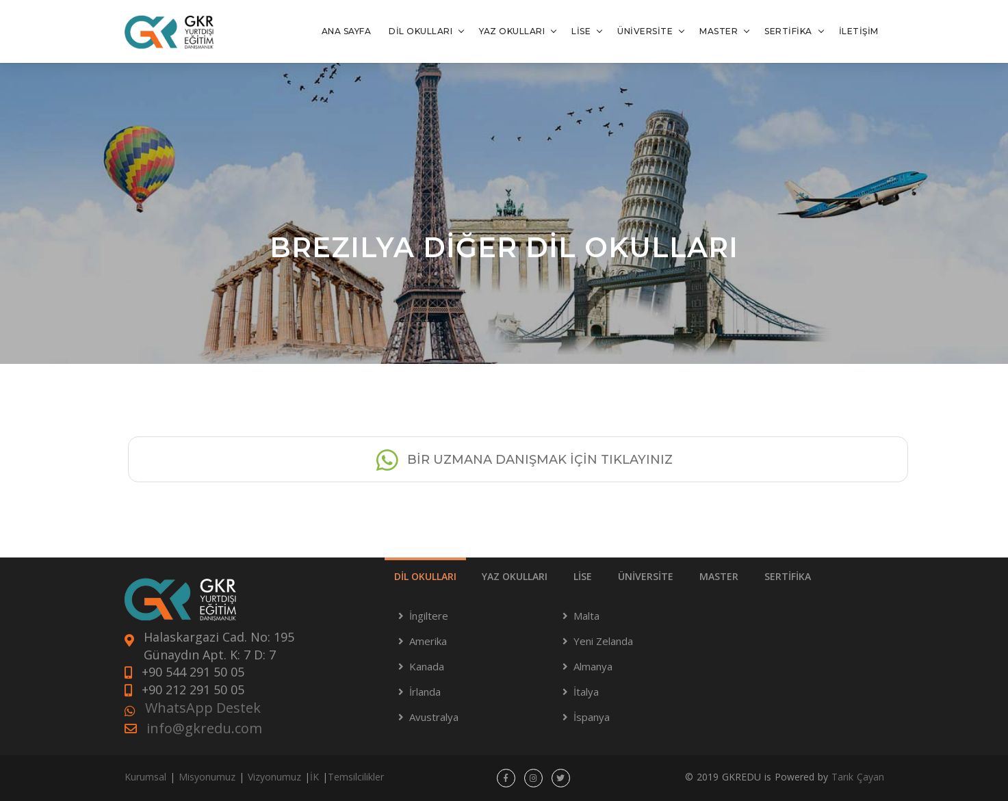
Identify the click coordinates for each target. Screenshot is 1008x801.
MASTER (718, 31)
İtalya (586, 691)
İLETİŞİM (859, 31)
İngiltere (428, 615)
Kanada (426, 666)
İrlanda (425, 691)
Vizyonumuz (274, 776)
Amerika (428, 641)
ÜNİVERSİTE (645, 31)
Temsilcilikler (356, 776)
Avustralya (433, 717)
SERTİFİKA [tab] (787, 576)
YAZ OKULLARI (512, 31)
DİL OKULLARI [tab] (425, 576)
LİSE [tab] (582, 576)
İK (314, 776)
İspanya (591, 717)
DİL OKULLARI (420, 31)
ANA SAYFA (347, 31)
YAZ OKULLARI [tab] (514, 576)
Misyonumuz (207, 776)
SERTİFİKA (788, 31)
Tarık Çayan (857, 776)
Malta (586, 615)
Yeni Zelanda (603, 641)
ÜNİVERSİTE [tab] (645, 576)
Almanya (592, 666)
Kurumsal (145, 776)
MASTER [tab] (718, 576)
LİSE (581, 31)
